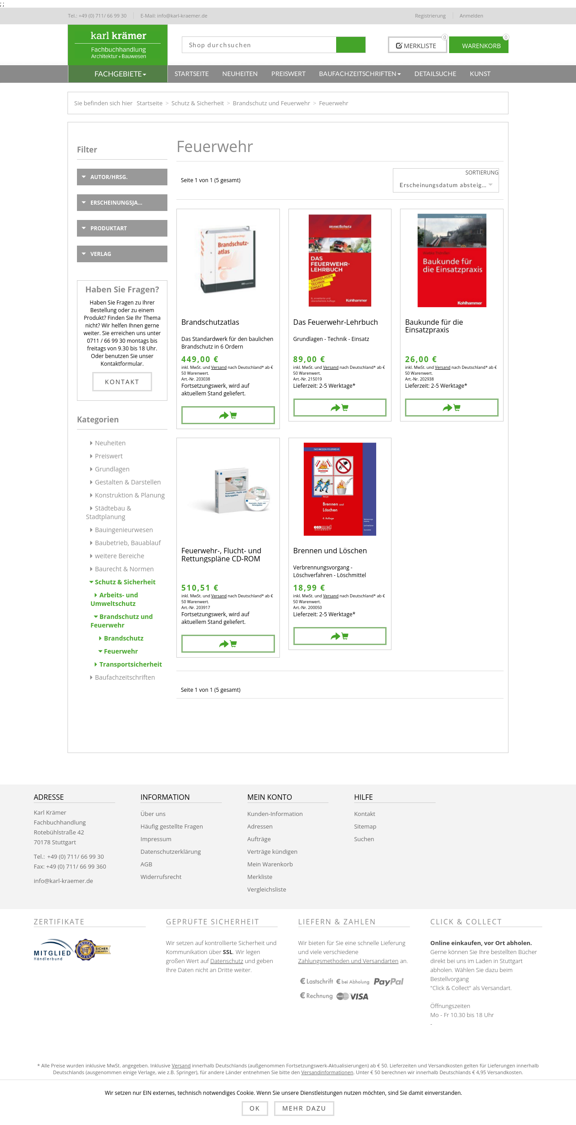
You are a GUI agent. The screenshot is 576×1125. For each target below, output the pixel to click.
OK (255, 1108)
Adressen (260, 826)
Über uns (153, 814)
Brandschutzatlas (210, 322)
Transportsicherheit (130, 664)
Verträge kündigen (273, 851)
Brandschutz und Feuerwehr (271, 103)
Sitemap (365, 826)
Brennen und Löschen (330, 551)
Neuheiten (110, 443)
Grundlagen (112, 469)
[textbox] (259, 45)
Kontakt (122, 381)
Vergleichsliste (267, 889)
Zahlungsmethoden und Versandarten (348, 961)
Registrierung (430, 15)
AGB (146, 864)
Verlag (100, 254)
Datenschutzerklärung (170, 851)
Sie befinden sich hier (103, 103)
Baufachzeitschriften (125, 677)
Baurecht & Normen (124, 569)
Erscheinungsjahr (117, 202)
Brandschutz (124, 638)
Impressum (155, 839)
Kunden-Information (275, 814)
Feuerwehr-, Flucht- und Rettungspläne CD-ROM (221, 555)
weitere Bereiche (119, 555)
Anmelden (472, 15)
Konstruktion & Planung (130, 495)
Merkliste (260, 877)
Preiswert (109, 456)
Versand (218, 367)
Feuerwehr (121, 651)
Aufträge (259, 839)
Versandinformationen (327, 1072)
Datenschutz (226, 961)
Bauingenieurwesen (124, 529)
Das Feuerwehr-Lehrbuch (335, 322)
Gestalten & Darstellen (128, 482)
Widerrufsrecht (160, 877)
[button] (118, 73)
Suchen (364, 839)
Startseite (150, 103)
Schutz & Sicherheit (197, 103)
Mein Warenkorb (270, 864)
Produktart (108, 228)
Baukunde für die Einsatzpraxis (434, 326)
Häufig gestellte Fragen (171, 826)
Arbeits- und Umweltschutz (114, 599)
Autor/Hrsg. (109, 177)
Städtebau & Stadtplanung (108, 512)
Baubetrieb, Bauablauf (128, 542)
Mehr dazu (304, 1108)
